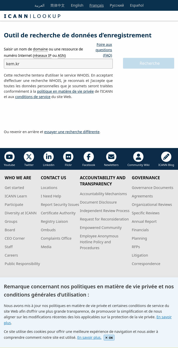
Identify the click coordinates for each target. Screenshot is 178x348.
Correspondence (146, 263)
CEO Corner (15, 238)
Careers (11, 255)
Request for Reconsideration (104, 219)
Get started (14, 187)
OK (109, 338)
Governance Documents (152, 187)
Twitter (29, 159)
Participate (14, 204)
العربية (39, 5)
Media (46, 246)
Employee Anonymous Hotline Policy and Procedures (99, 242)
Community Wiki (138, 159)
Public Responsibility (22, 263)
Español (136, 5)
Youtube (9, 159)
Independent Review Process (104, 210)
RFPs (136, 246)
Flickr (68, 159)
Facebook (88, 159)
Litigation (140, 255)
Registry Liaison (54, 221)
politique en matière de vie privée (65, 91)
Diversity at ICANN (21, 212)
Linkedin (48, 159)
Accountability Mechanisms (103, 193)
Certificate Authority (58, 212)
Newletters (111, 159)
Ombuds (48, 229)
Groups (11, 221)
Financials (140, 229)
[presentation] (43, 114)
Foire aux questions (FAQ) (104, 50)
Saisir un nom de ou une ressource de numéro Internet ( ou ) (43, 52)
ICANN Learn (16, 196)
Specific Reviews (146, 212)
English (77, 5)
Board (10, 229)
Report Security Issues (60, 204)
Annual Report (144, 221)
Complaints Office (56, 238)
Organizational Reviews (152, 204)
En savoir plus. (89, 337)
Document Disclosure (98, 202)
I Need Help (51, 196)
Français (97, 5)
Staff (9, 246)
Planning (139, 238)
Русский (117, 5)
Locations (49, 187)
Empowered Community (100, 227)
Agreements (142, 196)
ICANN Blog (166, 159)
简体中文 (57, 5)
